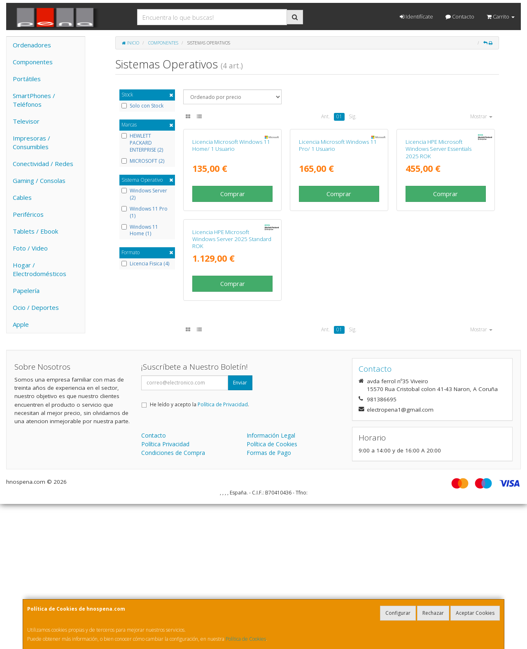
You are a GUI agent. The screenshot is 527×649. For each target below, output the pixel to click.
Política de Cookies (246, 638)
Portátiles (27, 79)
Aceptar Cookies (475, 612)
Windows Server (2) (144, 194)
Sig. (353, 116)
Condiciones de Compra (173, 598)
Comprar (232, 269)
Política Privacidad (165, 589)
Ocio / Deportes (36, 307)
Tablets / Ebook (35, 231)
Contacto (459, 16)
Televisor (26, 121)
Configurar (397, 612)
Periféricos (28, 214)
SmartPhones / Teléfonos (34, 99)
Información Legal (271, 580)
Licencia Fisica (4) (145, 263)
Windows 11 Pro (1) (144, 212)
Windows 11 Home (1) (139, 230)
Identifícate (416, 16)
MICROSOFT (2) (142, 161)
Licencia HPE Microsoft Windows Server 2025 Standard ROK (231, 390)
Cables (22, 197)
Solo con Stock (142, 106)
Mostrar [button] (481, 116)
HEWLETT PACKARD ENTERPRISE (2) (142, 143)
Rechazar (433, 612)
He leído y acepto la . (199, 549)
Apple (21, 324)
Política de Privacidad (223, 549)
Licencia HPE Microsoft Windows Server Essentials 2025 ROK (438, 224)
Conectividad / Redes (43, 163)
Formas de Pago (269, 598)
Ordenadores (32, 45)
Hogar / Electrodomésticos (39, 269)
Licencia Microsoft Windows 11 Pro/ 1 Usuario (338, 220)
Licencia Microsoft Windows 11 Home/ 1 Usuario (231, 220)
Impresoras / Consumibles (31, 142)
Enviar (240, 527)
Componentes (33, 62)
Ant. (325, 116)
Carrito (501, 16)
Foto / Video (30, 248)
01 (339, 116)
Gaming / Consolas (39, 180)
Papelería (26, 290)
